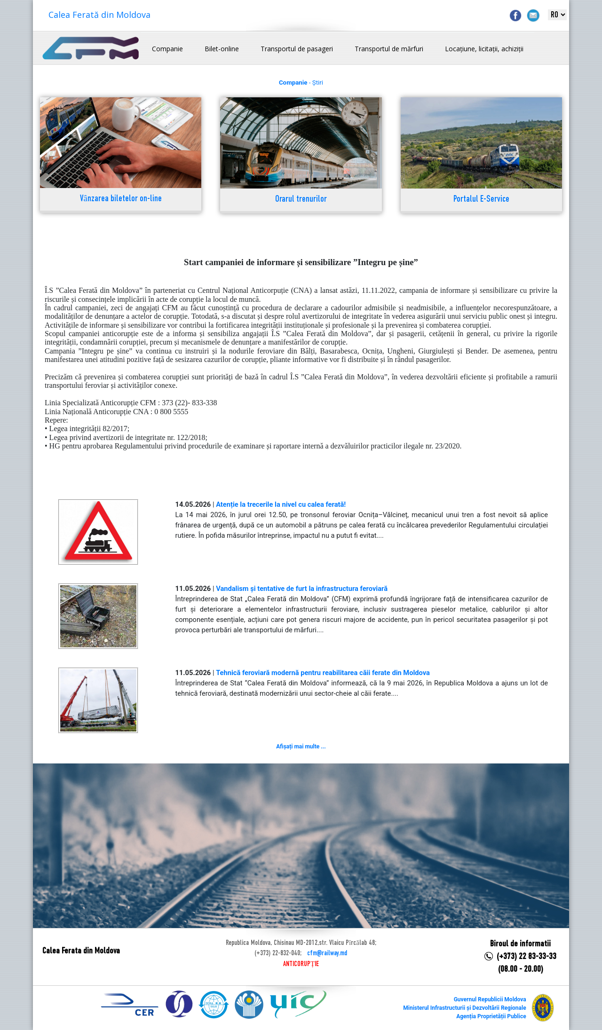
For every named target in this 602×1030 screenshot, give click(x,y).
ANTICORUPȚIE (301, 964)
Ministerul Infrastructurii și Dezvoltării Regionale (464, 1008)
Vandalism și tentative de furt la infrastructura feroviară (302, 588)
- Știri (301, 82)
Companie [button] (167, 48)
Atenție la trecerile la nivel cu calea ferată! (281, 504)
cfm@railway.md (327, 953)
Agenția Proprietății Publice (491, 1016)
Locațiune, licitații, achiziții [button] (484, 48)
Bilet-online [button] (222, 48)
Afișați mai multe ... (300, 746)
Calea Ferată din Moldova (99, 14)
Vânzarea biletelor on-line (121, 199)
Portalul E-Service (481, 200)
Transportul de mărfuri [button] (389, 48)
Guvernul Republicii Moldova (490, 999)
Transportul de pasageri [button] (297, 48)
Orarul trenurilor (301, 200)
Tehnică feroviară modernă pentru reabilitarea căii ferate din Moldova (323, 672)
